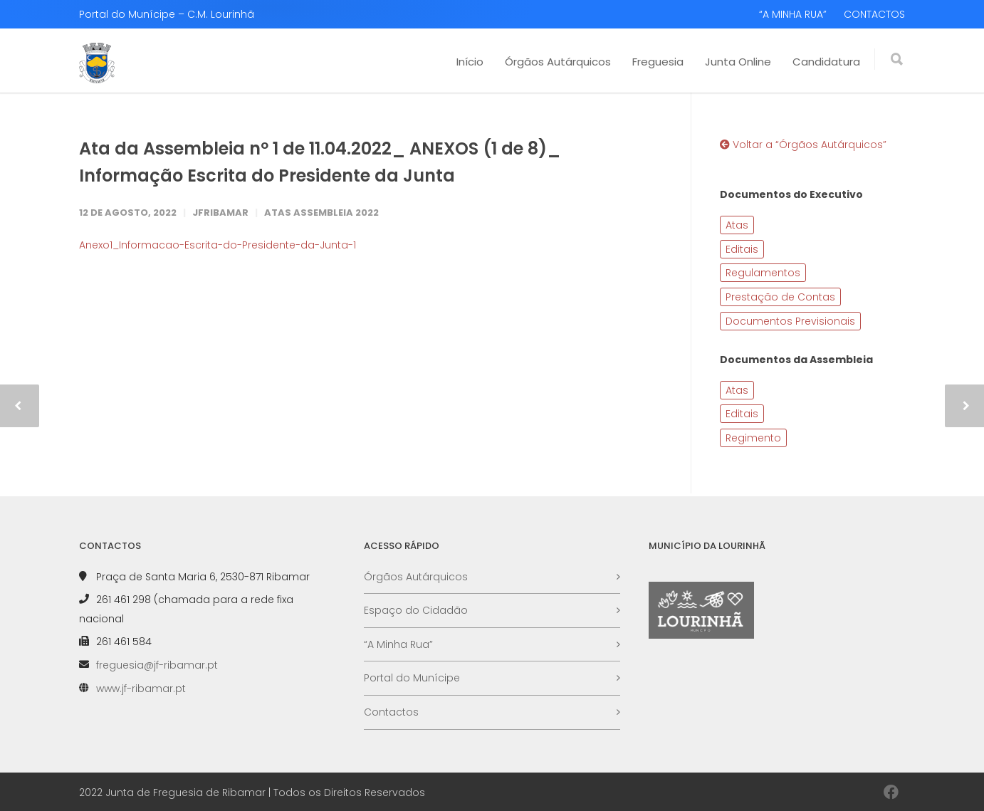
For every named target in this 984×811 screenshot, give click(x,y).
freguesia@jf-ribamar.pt (157, 665)
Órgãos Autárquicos (558, 61)
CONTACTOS (874, 14)
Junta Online (738, 61)
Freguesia (658, 61)
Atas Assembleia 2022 (321, 212)
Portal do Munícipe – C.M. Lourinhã (166, 14)
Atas (737, 225)
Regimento (753, 438)
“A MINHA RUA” (793, 14)
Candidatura (826, 61)
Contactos (391, 712)
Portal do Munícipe (412, 678)
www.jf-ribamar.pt (141, 688)
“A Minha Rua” (398, 644)
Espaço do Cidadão (416, 610)
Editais (742, 249)
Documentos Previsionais (790, 321)
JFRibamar (220, 212)
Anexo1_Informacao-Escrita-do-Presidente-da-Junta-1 (217, 245)
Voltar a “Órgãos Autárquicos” (803, 144)
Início (469, 61)
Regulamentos (763, 273)
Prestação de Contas (780, 297)
